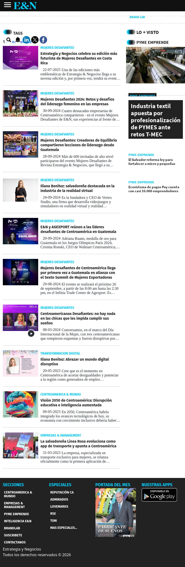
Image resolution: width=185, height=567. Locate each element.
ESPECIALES (60, 484)
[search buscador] (9, 40)
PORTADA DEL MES (112, 484)
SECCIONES (13, 484)
